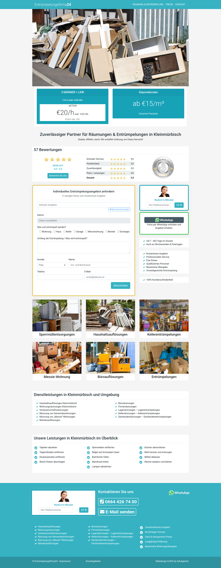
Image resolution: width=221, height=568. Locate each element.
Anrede (40, 259)
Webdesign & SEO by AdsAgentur (172, 561)
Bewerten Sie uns (58, 175)
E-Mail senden (117, 512)
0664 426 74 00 (118, 501)
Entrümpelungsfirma (53, 4)
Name (72, 259)
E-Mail (87, 271)
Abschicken (120, 285)
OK (179, 205)
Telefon (41, 271)
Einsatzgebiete (93, 561)
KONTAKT (180, 4)
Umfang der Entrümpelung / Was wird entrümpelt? (62, 238)
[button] (44, 47)
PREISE (169, 4)
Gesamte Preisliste (148, 113)
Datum (40, 215)
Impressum (65, 561)
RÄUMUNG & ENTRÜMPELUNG (148, 4)
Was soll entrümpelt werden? (51, 227)
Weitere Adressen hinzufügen (119, 209)
